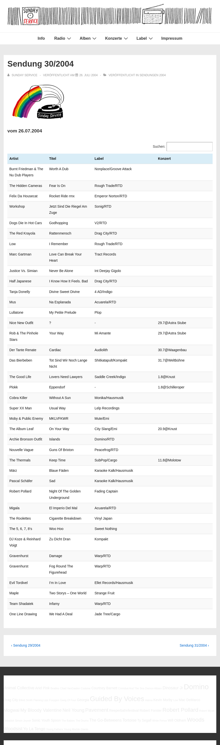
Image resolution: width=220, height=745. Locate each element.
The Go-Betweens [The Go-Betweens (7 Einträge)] (105, 670)
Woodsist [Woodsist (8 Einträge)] (13, 679)
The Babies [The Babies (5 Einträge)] (68, 671)
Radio (63, 38)
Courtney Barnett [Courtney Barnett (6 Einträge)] (104, 638)
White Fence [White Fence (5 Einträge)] (159, 671)
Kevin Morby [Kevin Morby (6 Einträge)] (162, 650)
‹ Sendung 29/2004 (25, 596)
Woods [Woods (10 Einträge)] (195, 670)
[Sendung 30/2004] (88, 75)
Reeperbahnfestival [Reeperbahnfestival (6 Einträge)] (124, 661)
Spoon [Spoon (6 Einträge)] (56, 671)
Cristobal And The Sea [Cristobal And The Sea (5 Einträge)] (131, 638)
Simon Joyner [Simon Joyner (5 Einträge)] (23, 671)
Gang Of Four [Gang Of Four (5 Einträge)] (68, 650)
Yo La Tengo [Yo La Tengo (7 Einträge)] (34, 679)
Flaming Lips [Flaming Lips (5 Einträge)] (40, 650)
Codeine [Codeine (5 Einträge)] (86, 638)
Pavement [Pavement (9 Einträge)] (96, 660)
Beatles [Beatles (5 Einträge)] (54, 638)
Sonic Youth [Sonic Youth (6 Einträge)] (41, 671)
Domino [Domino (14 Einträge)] (196, 637)
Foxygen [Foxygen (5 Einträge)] (54, 650)
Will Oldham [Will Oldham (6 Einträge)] (177, 671)
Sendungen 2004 (153, 75)
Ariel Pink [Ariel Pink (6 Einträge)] (42, 638)
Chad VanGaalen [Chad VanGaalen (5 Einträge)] (70, 638)
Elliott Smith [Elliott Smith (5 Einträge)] (25, 650)
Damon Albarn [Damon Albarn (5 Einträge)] (153, 638)
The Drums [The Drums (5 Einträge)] (82, 671)
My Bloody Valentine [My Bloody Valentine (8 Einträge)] (41, 660)
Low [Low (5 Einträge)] (175, 650)
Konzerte (117, 38)
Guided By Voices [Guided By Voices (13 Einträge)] (117, 649)
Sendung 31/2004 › (194, 596)
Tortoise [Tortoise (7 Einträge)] (130, 670)
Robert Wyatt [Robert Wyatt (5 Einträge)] (206, 661)
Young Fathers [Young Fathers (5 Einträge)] (54, 679)
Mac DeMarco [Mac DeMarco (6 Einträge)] (189, 650)
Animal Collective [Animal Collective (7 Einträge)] (19, 638)
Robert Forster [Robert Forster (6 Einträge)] (151, 661)
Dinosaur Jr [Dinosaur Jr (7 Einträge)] (173, 638)
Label (145, 38)
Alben (89, 38)
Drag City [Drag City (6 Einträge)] (11, 650)
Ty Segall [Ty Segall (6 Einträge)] (144, 671)
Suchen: (159, 146)
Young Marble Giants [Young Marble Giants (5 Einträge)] (76, 679)
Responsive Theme (200, 730)
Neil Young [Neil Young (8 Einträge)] (73, 660)
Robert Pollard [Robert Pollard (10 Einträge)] (180, 660)
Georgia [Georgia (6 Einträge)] (83, 650)
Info (41, 38)
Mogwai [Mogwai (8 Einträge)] (11, 660)
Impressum (171, 38)
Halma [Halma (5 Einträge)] (149, 650)
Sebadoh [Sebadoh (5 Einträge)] (9, 671)
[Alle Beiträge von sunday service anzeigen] (22, 75)
